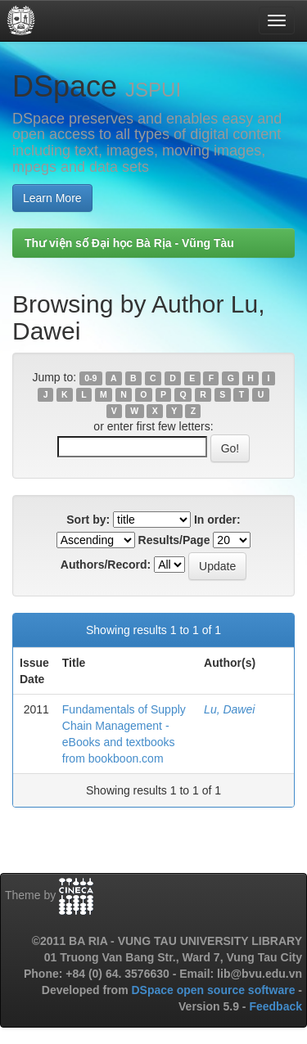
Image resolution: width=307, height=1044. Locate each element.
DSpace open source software (214, 990)
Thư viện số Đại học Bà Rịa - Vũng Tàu (129, 243)
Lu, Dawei (229, 709)
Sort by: (88, 519)
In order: (217, 519)
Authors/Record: (106, 564)
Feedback (275, 1006)
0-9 (90, 378)
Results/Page (174, 540)
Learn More (52, 198)
